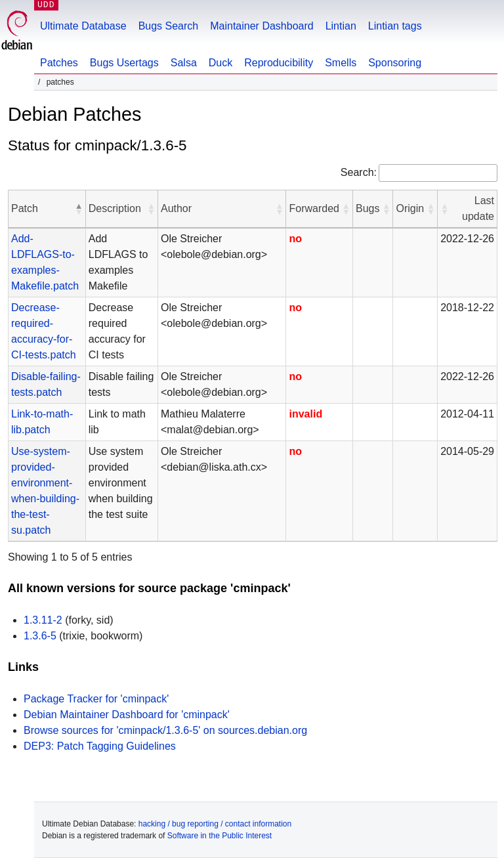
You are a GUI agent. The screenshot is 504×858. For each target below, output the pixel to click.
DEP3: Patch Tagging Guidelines (100, 746)
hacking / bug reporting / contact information (214, 823)
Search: (359, 172)
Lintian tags (395, 26)
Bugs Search (168, 26)
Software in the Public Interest (219, 835)
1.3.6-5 (40, 635)
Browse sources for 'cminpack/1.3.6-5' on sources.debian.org (165, 730)
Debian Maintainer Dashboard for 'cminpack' (127, 714)
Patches (59, 62)
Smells (340, 62)
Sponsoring (394, 62)
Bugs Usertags (124, 62)
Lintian (341, 26)
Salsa (184, 62)
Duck (220, 62)
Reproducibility (278, 62)
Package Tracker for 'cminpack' (96, 698)
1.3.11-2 (43, 620)
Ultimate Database (83, 26)
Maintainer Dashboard (261, 26)
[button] (79, 208)
